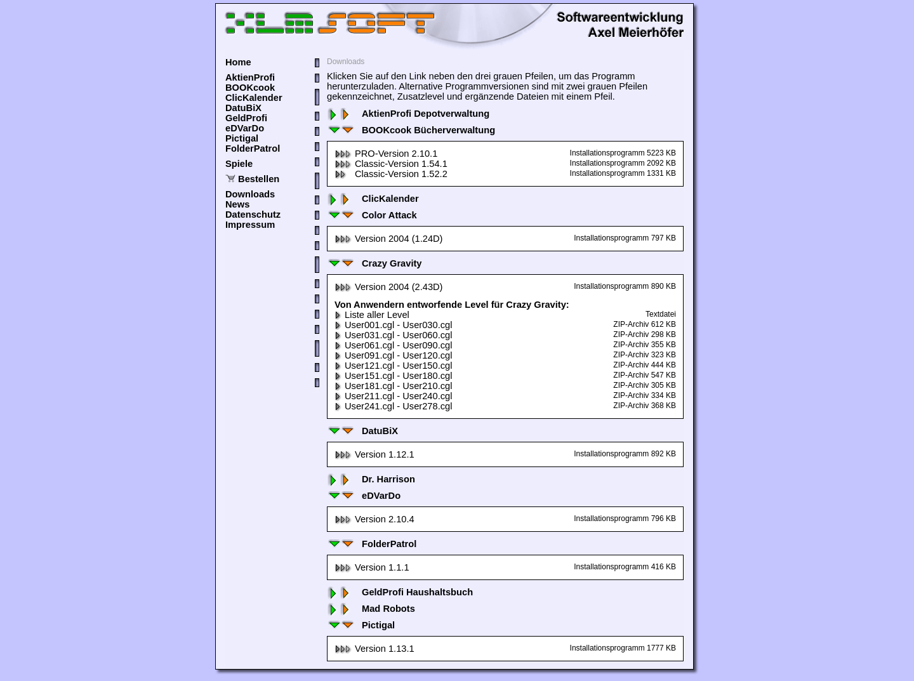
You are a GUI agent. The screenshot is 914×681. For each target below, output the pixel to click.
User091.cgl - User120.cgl (393, 355)
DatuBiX (243, 108)
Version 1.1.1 (371, 567)
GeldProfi (246, 118)
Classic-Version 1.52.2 (390, 174)
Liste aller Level (371, 315)
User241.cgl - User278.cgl (393, 406)
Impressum (250, 225)
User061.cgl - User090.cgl (393, 345)
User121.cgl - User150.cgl (393, 365)
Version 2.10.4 (374, 519)
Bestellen (258, 179)
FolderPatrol (252, 148)
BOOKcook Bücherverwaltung (411, 130)
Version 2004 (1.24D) (388, 239)
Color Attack (372, 215)
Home (238, 62)
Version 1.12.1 (374, 454)
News (237, 204)
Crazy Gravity (374, 263)
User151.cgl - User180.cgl (393, 376)
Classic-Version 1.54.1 (390, 164)
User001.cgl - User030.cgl (393, 325)
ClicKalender (253, 98)
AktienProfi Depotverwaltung (408, 114)
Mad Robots (371, 609)
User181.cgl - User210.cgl (393, 386)
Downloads (250, 194)
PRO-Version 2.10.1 (385, 154)
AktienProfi (250, 77)
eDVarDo (244, 128)
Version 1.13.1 (374, 649)
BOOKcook (250, 88)
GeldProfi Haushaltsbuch (400, 592)
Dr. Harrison (371, 479)
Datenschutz (253, 214)
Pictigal (241, 138)
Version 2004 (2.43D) (388, 287)
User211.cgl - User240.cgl (393, 396)
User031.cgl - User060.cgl (393, 335)
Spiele (239, 164)
